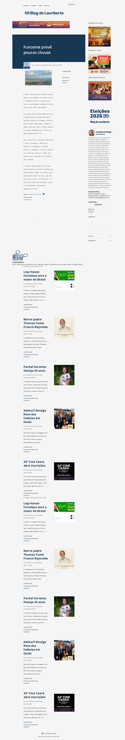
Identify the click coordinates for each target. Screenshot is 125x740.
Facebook (26, 5)
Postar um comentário (31, 307)
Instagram (34, 5)
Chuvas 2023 (65, 80)
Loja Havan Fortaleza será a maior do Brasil (35, 275)
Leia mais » (27, 309)
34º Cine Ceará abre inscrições (34, 464)
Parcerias (46, 5)
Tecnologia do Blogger (48, 733)
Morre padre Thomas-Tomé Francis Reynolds (36, 323)
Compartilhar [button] (66, 71)
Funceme (64, 82)
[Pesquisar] (71, 4)
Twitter (40, 5)
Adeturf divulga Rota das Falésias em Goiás (35, 416)
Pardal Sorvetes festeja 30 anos (35, 369)
